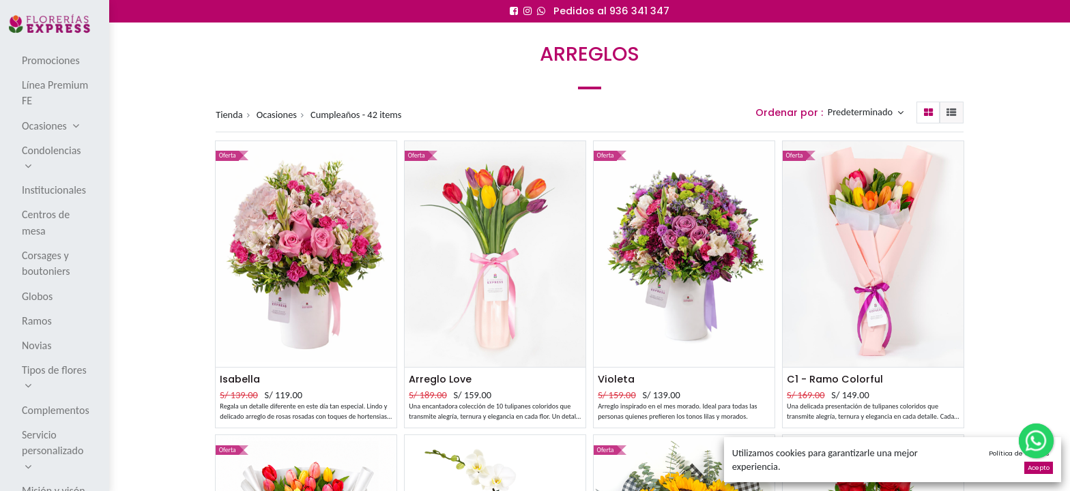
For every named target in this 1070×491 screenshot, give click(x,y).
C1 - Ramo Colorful (835, 379)
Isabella (240, 379)
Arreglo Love (440, 379)
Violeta (616, 379)
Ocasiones (277, 114)
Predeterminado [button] (861, 112)
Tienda (229, 114)
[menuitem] (55, 60)
